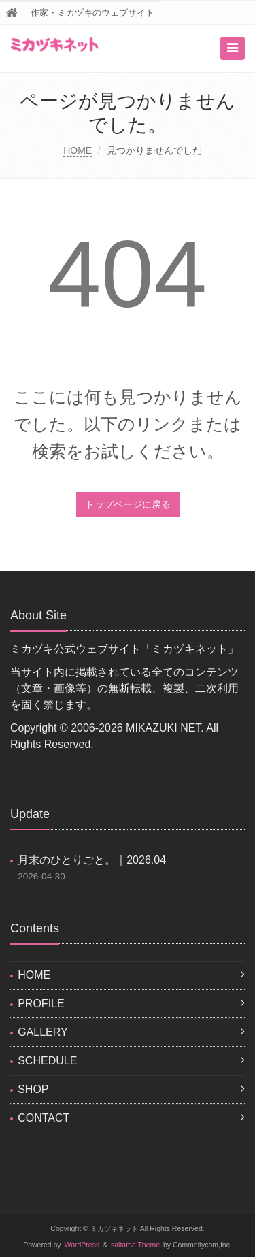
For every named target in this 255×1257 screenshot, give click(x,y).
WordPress (82, 1245)
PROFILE (41, 1003)
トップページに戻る (128, 504)
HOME (77, 150)
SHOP (33, 1089)
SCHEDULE (47, 1060)
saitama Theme (135, 1245)
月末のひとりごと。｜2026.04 (92, 860)
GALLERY (43, 1032)
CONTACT (43, 1118)
